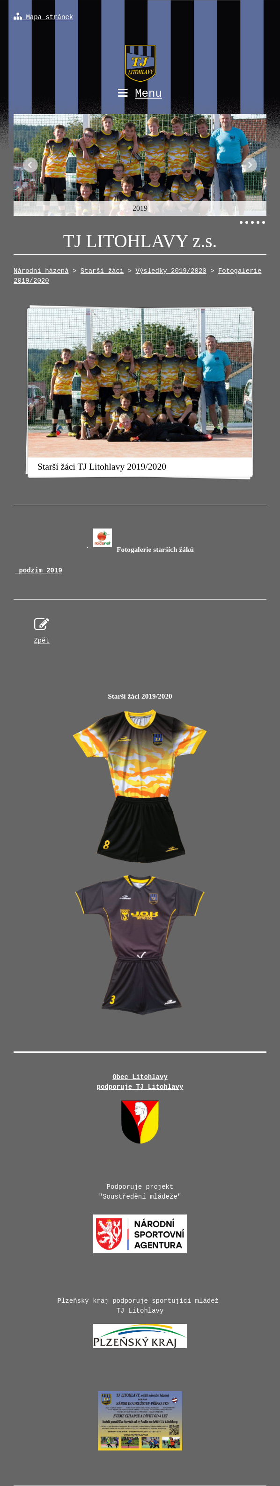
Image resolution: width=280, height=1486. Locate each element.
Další (249, 164)
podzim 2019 (38, 570)
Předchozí (30, 164)
